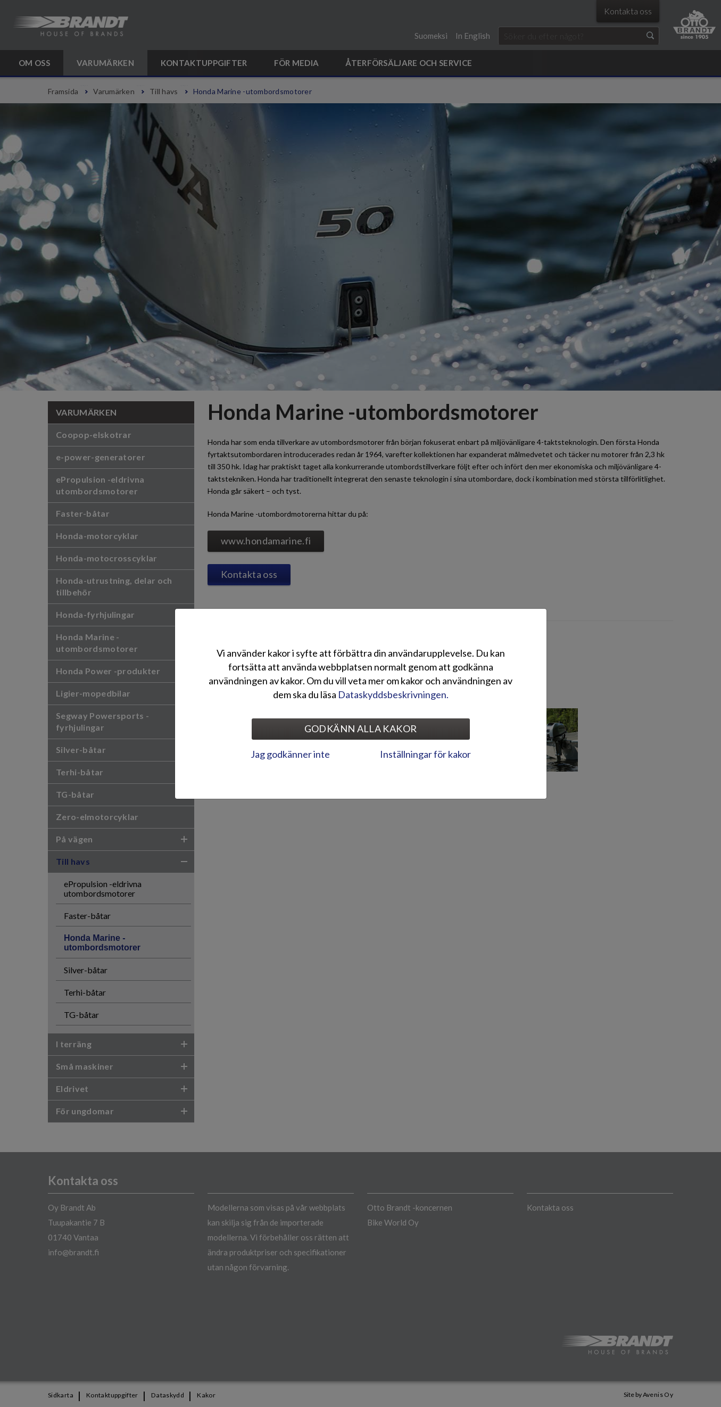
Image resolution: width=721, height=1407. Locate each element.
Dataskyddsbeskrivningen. (393, 694)
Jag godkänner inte (290, 754)
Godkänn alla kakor (360, 728)
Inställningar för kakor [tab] (425, 754)
